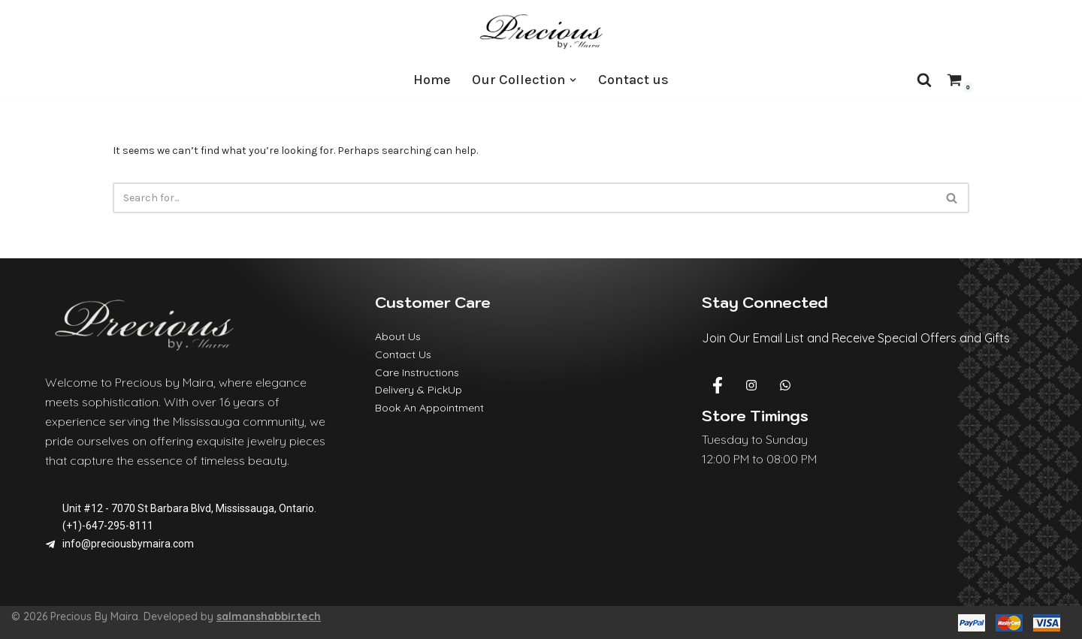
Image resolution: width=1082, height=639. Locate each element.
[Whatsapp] (785, 386)
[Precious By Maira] (541, 31)
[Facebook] (718, 386)
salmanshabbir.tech (268, 616)
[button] (573, 80)
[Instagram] (751, 386)
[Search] (924, 79)
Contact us (633, 79)
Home (432, 79)
